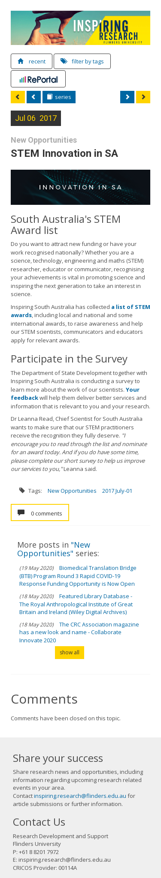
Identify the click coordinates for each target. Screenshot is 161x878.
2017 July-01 (117, 490)
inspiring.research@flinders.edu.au (80, 796)
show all (69, 652)
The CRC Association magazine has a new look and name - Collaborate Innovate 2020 (79, 632)
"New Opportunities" (53, 548)
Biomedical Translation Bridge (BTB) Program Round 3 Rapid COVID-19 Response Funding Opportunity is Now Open (78, 575)
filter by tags (82, 61)
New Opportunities (72, 490)
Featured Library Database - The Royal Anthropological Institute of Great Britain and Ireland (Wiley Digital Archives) (76, 604)
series (59, 97)
